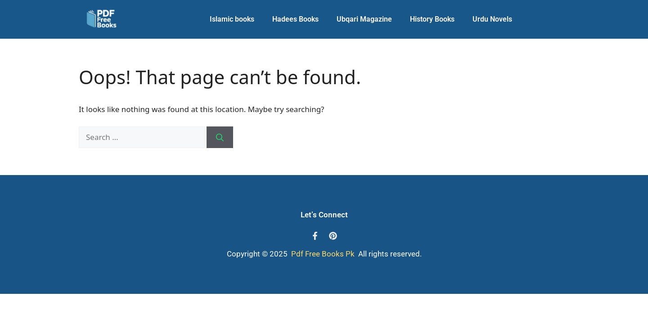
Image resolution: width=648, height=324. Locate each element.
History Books (432, 19)
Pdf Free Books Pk (322, 253)
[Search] (220, 137)
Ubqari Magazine (364, 19)
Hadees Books (295, 19)
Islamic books (232, 19)
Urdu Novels (492, 19)
